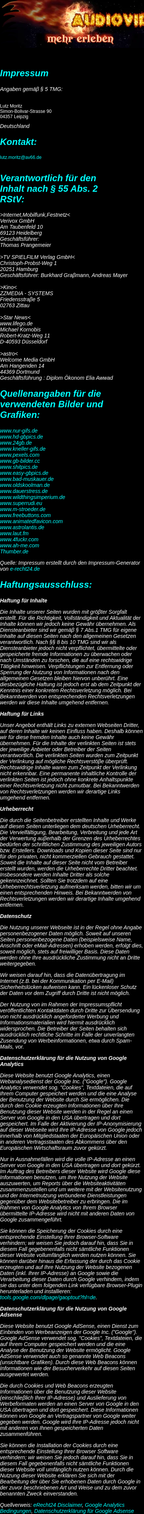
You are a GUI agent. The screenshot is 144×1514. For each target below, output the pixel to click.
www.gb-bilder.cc (20, 461)
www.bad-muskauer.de (27, 479)
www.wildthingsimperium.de (32, 497)
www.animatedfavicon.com (31, 521)
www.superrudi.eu (21, 503)
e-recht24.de (25, 569)
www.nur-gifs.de (19, 431)
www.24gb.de (16, 443)
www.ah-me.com (19, 545)
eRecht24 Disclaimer (57, 1505)
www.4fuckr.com (19, 539)
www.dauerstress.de (24, 491)
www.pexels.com (19, 455)
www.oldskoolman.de (25, 485)
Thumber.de (14, 551)
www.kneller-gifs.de (22, 449)
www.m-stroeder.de (22, 509)
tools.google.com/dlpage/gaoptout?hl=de (48, 1297)
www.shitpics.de (19, 467)
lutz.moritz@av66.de (21, 157)
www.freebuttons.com (25, 515)
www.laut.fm (14, 533)
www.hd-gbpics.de (21, 437)
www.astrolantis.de (22, 527)
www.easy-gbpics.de (24, 473)
